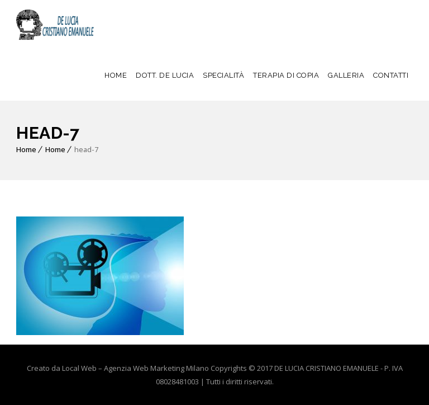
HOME (115, 75)
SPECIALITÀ (223, 75)
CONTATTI (390, 75)
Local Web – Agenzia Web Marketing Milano (136, 368)
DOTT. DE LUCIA (165, 75)
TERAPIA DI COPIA (286, 75)
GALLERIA (346, 75)
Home (26, 149)
